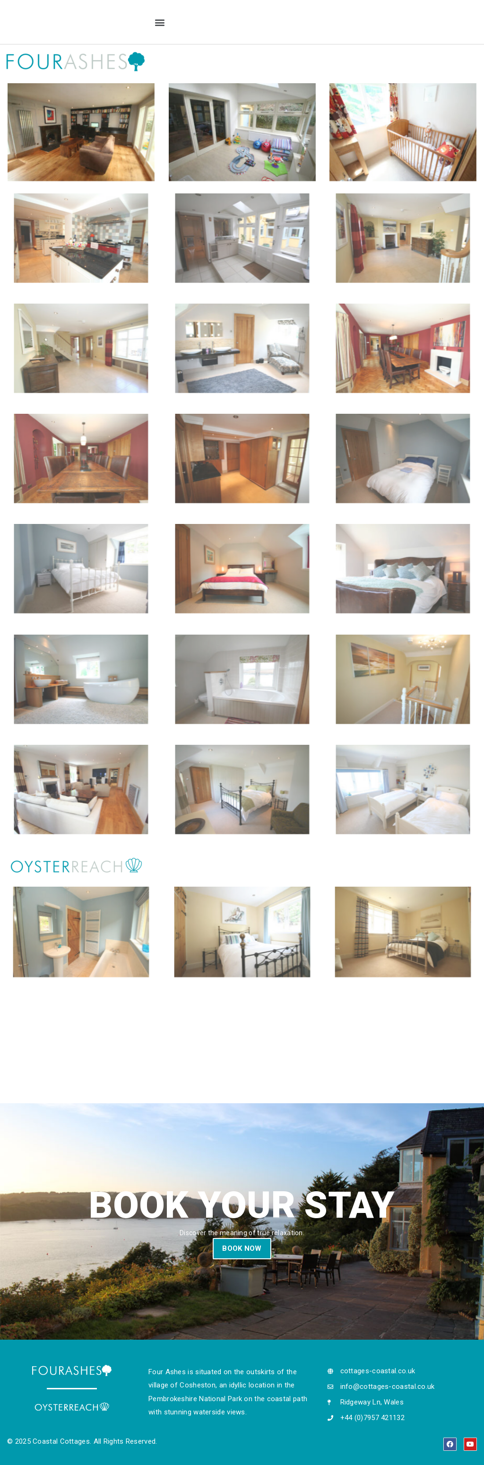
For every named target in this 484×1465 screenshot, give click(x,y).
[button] (159, 22)
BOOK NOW (241, 1248)
